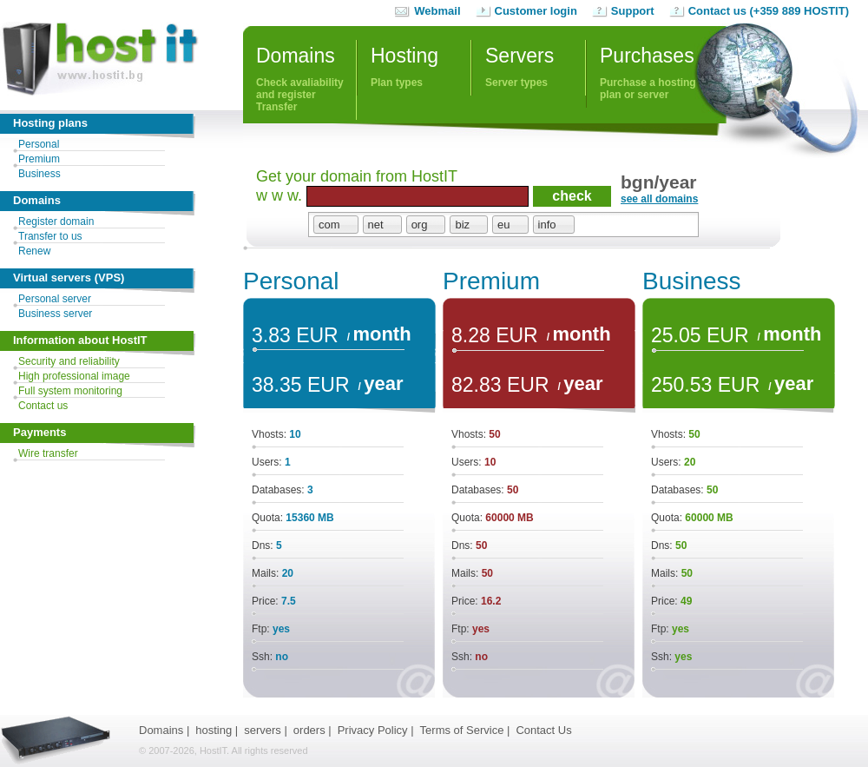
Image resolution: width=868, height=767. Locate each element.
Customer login (536, 10)
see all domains (659, 199)
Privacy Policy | (376, 730)
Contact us (43, 406)
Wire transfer (48, 453)
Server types (516, 82)
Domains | (164, 730)
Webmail (437, 10)
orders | (312, 730)
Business (39, 174)
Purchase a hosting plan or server (648, 88)
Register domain (56, 221)
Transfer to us (50, 236)
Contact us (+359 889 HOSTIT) (768, 10)
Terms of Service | (465, 730)
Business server (55, 313)
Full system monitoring (70, 391)
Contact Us (543, 730)
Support (632, 10)
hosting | (216, 730)
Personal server (54, 299)
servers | (265, 730)
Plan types (397, 82)
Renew (34, 251)
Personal (38, 144)
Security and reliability (69, 361)
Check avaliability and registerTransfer (306, 76)
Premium (39, 159)
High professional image (74, 376)
